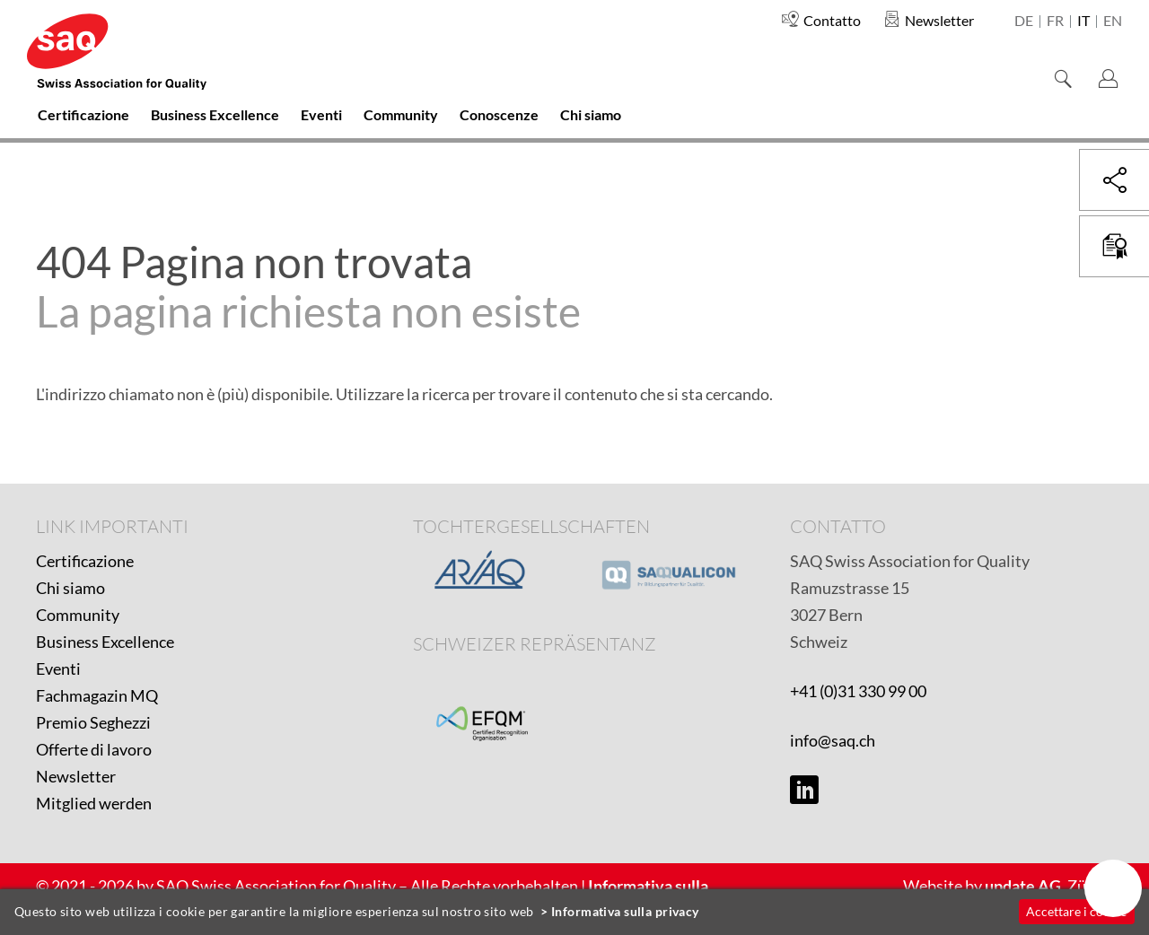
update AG (1023, 886)
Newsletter (76, 776)
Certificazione (85, 561)
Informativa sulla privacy (625, 911)
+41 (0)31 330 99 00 (858, 691)
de (1023, 21)
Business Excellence (105, 641)
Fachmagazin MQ (97, 695)
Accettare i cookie (1076, 911)
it (1083, 21)
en (1112, 21)
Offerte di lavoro (94, 749)
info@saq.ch (832, 740)
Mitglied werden (94, 803)
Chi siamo (70, 588)
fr (1055, 21)
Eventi (58, 668)
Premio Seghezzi (93, 722)
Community (77, 615)
